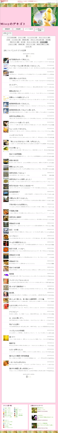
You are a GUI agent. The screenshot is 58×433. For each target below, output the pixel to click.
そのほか (6, 426)
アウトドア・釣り (8, 421)
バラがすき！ (40, 415)
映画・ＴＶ (17, 411)
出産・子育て (7, 408)
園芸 (3, 2)
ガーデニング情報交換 (42, 423)
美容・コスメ (7, 411)
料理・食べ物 (7, 415)
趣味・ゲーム (18, 409)
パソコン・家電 (7, 424)
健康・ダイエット (8, 412)
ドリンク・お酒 (7, 416)
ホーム (1, 5)
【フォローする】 (47, 5)
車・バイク (6, 423)
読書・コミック (18, 413)
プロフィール (10, 5)
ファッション (7, 409)
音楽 (16, 412)
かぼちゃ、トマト (41, 409)
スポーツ (6, 420)
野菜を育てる (40, 407)
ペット (16, 408)
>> (50, 2)
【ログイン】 (54, 5)
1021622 (53, 4)
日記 (5, 5)
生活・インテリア (8, 413)
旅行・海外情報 (18, 415)
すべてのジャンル (8, 427)
